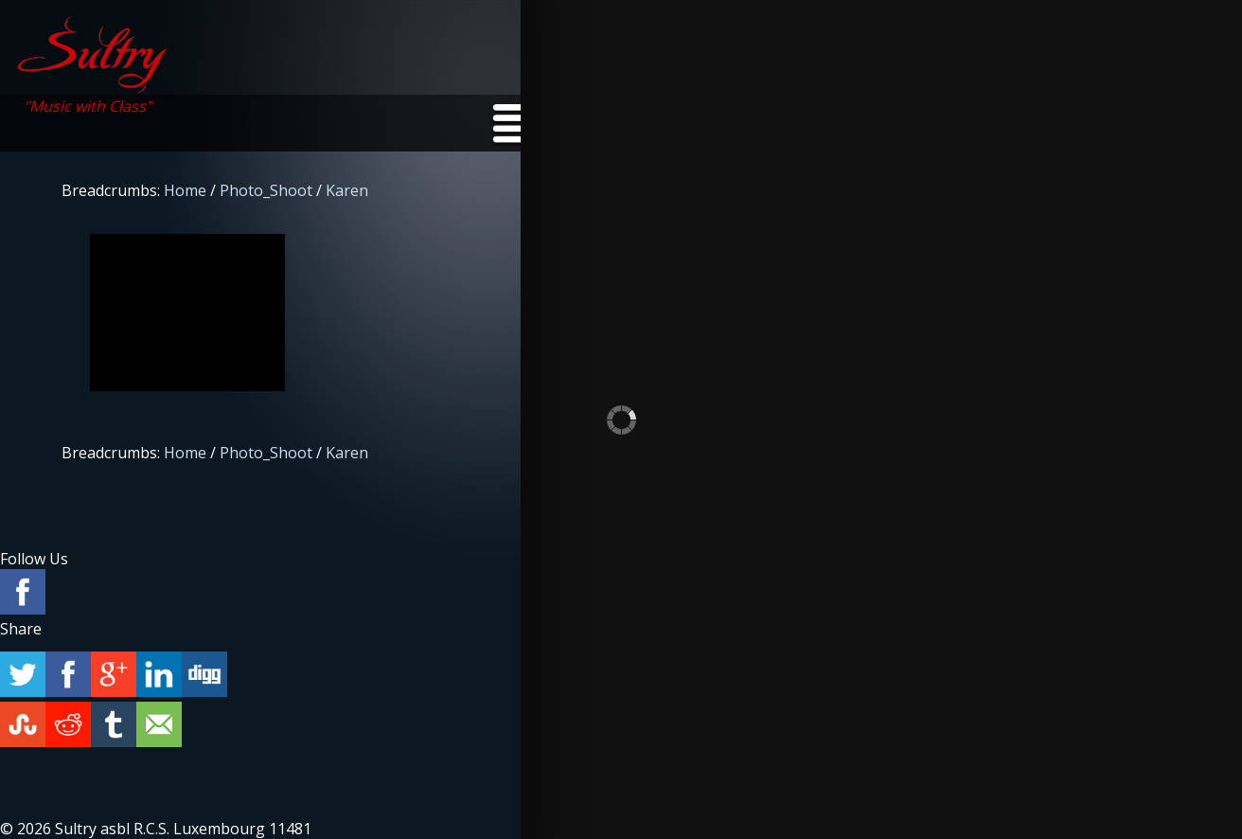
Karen (347, 190)
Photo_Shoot (266, 190)
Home (185, 190)
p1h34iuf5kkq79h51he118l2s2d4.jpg (187, 312)
